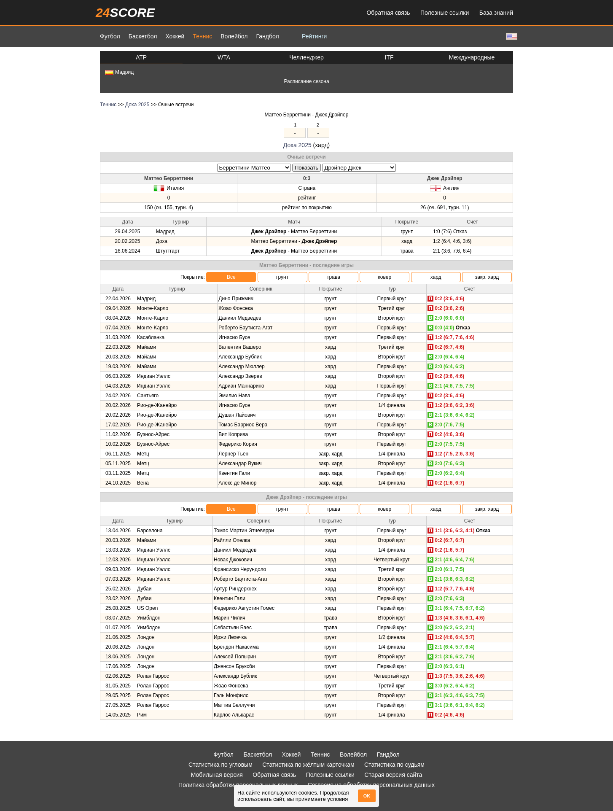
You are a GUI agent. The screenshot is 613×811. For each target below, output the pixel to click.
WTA (224, 57)
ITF (389, 57)
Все (231, 277)
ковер (384, 277)
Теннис (202, 36)
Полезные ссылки (444, 12)
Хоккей (174, 36)
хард (435, 277)
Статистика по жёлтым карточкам (308, 764)
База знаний (496, 12)
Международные (472, 57)
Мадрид (119, 72)
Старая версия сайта (393, 774)
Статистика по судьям (394, 764)
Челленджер (306, 57)
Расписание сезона (306, 81)
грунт (282, 277)
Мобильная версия (217, 774)
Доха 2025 (137, 105)
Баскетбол (143, 36)
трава (333, 277)
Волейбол (233, 36)
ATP (141, 57)
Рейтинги (314, 36)
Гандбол (267, 36)
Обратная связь (388, 12)
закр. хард (487, 277)
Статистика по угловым (220, 764)
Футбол (110, 36)
